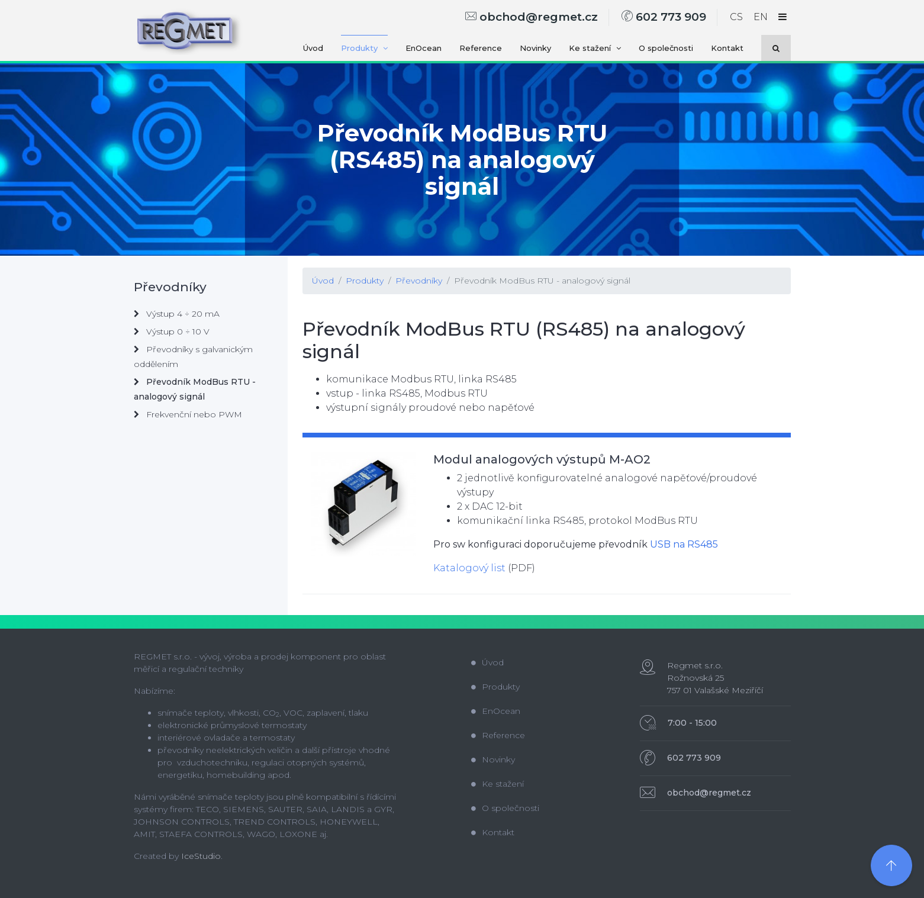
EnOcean (423, 48)
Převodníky (418, 280)
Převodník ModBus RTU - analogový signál (542, 280)
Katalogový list (469, 568)
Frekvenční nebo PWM (188, 414)
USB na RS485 (684, 544)
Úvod (313, 48)
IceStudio (201, 856)
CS (736, 16)
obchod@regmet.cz (531, 17)
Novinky (535, 48)
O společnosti (666, 48)
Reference (480, 48)
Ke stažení (595, 48)
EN (761, 16)
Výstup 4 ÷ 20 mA (177, 313)
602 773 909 (664, 17)
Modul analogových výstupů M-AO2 (542, 459)
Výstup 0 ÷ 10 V (172, 331)
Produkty (364, 48)
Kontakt (727, 48)
